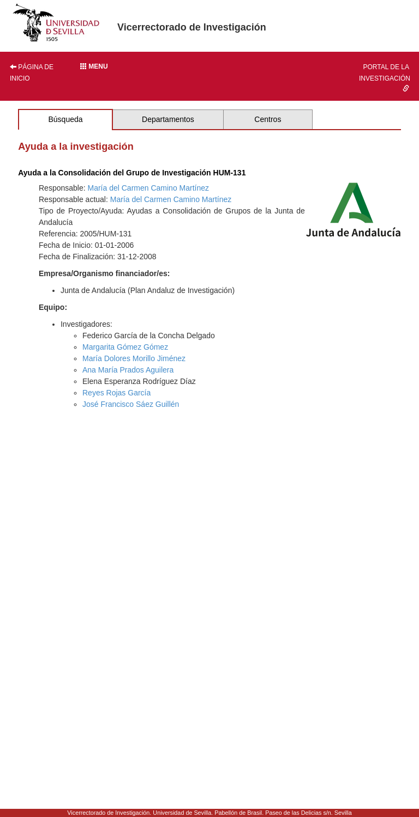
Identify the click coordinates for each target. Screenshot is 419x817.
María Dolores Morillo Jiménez (133, 358)
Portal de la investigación (384, 77)
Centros (267, 119)
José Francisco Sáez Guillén (130, 404)
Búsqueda (65, 119)
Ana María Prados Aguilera (127, 369)
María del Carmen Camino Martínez (149, 188)
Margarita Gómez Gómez (125, 347)
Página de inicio (31, 72)
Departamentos (168, 119)
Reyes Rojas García (116, 392)
